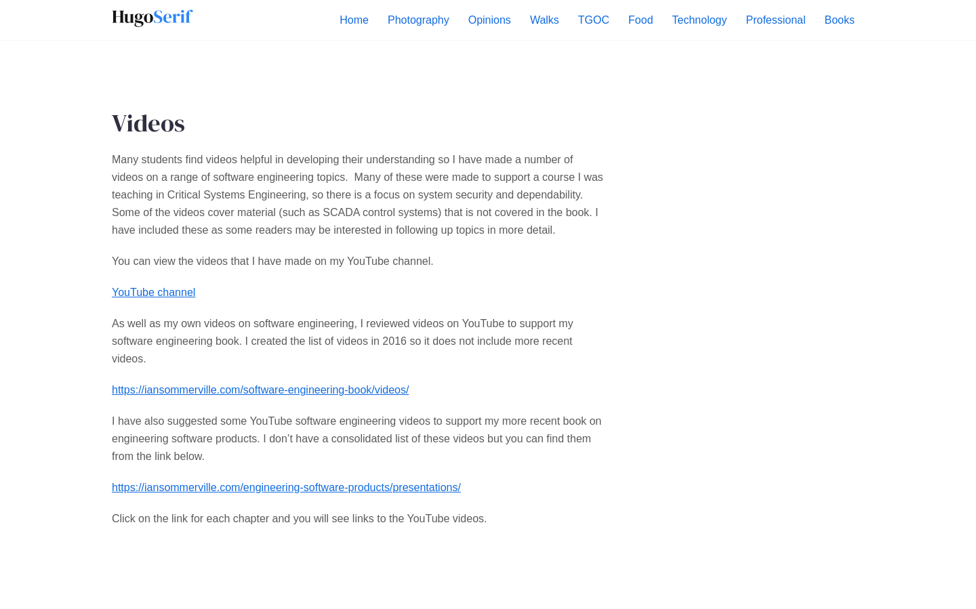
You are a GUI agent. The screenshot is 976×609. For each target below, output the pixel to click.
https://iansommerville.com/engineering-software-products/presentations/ (286, 487)
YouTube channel (153, 292)
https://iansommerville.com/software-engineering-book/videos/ (260, 390)
